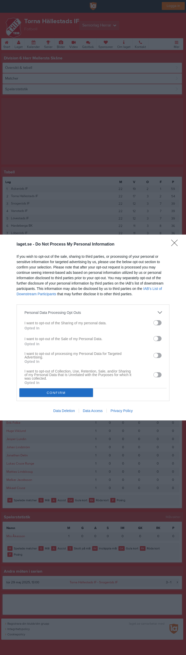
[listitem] (93, 312)
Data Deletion (64, 411)
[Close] (176, 244)
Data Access (93, 411)
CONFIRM (56, 393)
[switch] (157, 322)
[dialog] (93, 327)
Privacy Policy (122, 411)
